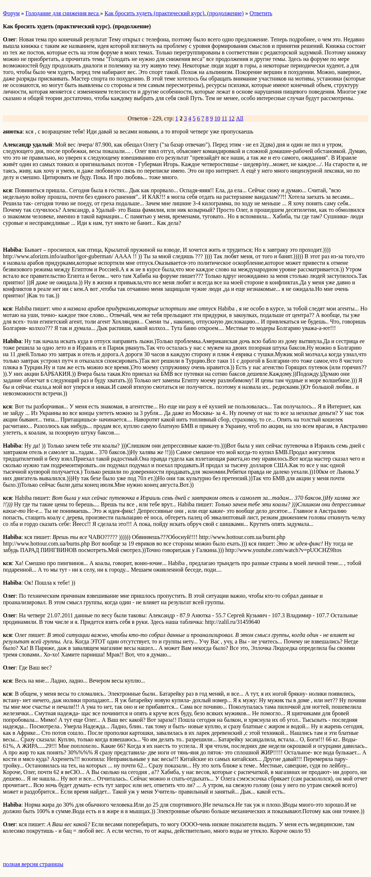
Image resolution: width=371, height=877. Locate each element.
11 (224, 118)
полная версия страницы (33, 864)
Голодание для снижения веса (62, 13)
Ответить (261, 13)
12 (231, 118)
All (239, 118)
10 (217, 118)
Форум (11, 13)
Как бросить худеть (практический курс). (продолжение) (173, 13)
